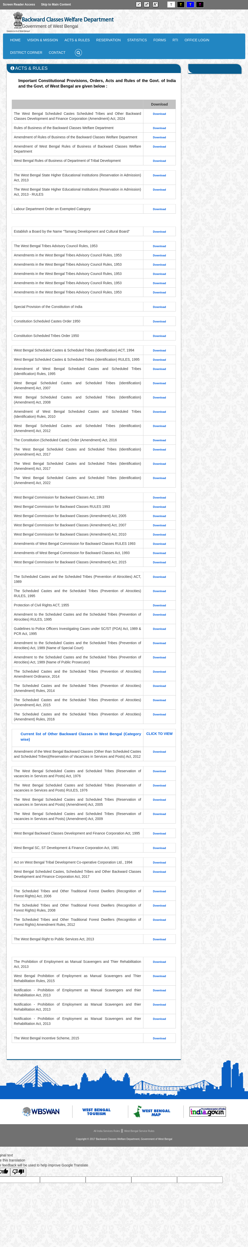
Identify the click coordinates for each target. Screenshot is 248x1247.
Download (159, 871)
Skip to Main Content (56, 4)
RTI (175, 40)
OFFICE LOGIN (197, 40)
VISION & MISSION (42, 40)
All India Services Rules (107, 1131)
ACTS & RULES (77, 40)
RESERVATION (108, 40)
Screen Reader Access (19, 4)
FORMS (159, 40)
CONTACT (57, 53)
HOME (15, 40)
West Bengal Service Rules (139, 1131)
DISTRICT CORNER (26, 53)
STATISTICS (137, 40)
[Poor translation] (18, 1172)
